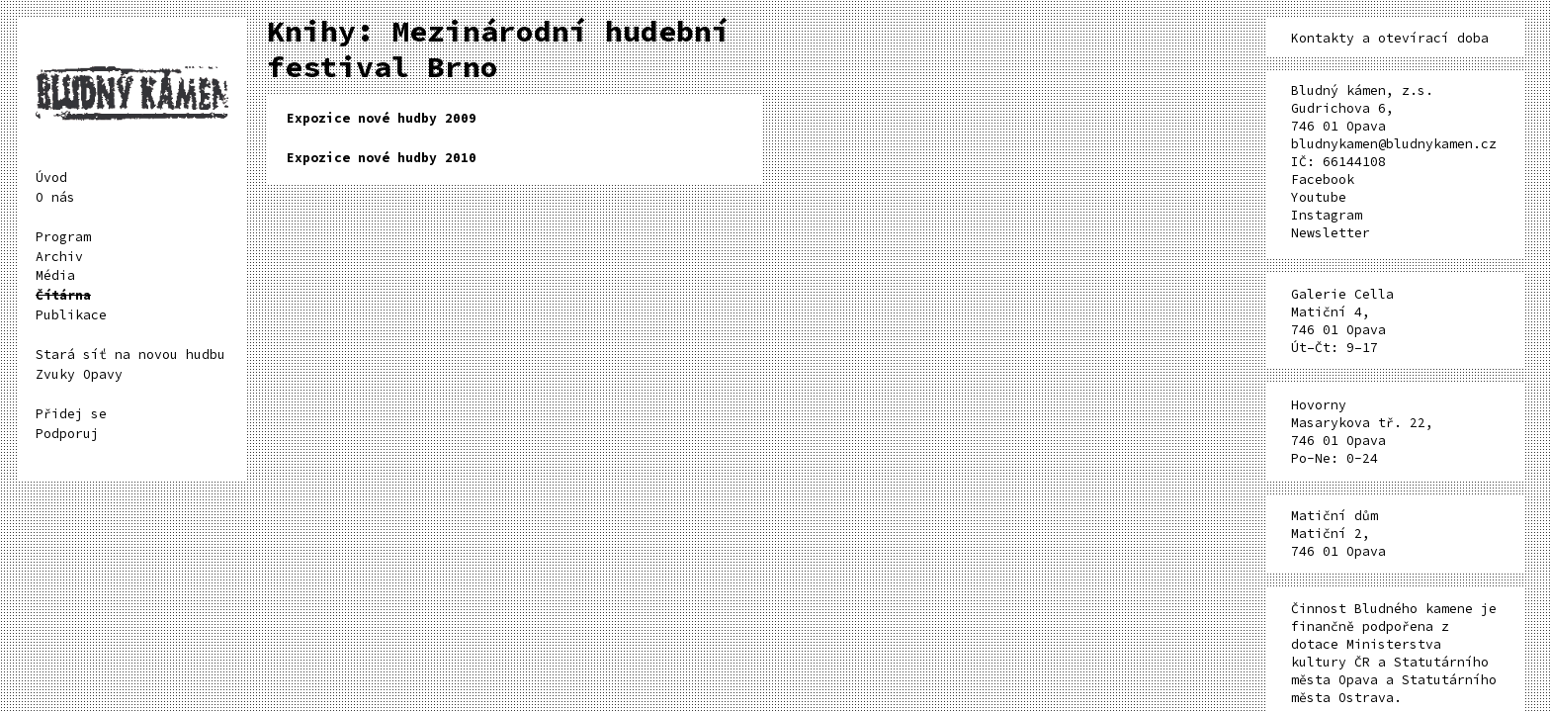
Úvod (51, 177)
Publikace (71, 315)
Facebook (1322, 179)
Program (63, 236)
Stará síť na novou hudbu (130, 354)
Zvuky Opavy (79, 374)
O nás (55, 197)
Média (55, 275)
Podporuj (67, 433)
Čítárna (63, 295)
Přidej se (71, 413)
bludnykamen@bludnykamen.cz (1394, 143)
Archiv (59, 256)
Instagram (1326, 215)
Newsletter (1330, 232)
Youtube (1318, 197)
